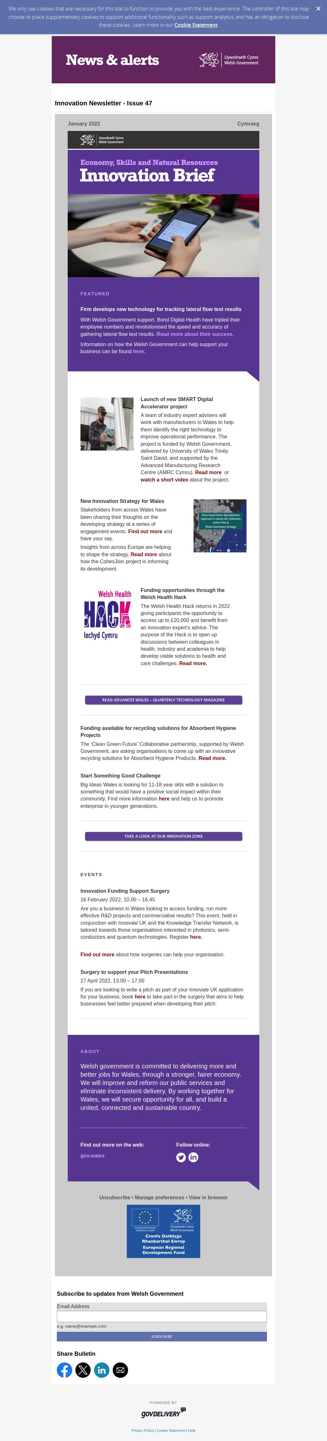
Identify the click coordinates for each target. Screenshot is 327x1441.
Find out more (145, 531)
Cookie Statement (195, 24)
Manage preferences (159, 1197)
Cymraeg (248, 123)
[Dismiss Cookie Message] (318, 8)
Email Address (73, 1306)
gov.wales (92, 1155)
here (165, 798)
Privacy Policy (143, 1430)
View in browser (208, 1197)
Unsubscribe (114, 1197)
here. (139, 351)
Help (191, 1430)
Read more (209, 472)
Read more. (193, 663)
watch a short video (164, 479)
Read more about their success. (195, 334)
